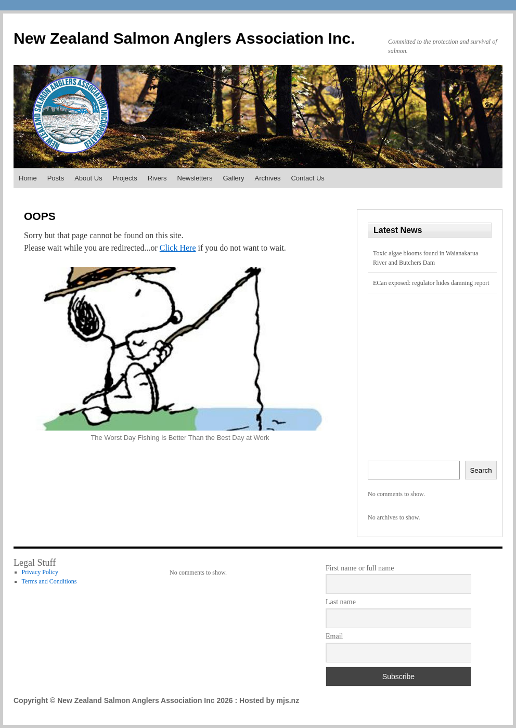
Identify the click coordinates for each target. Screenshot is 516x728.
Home (28, 178)
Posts (55, 178)
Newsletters (195, 178)
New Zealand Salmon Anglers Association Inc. (184, 38)
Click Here (178, 247)
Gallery (233, 178)
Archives (268, 178)
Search (481, 470)
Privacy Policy (40, 572)
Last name (341, 602)
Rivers (157, 178)
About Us (88, 178)
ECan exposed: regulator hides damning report (431, 283)
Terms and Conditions (49, 581)
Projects (125, 178)
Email (334, 636)
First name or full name (360, 568)
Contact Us (307, 178)
